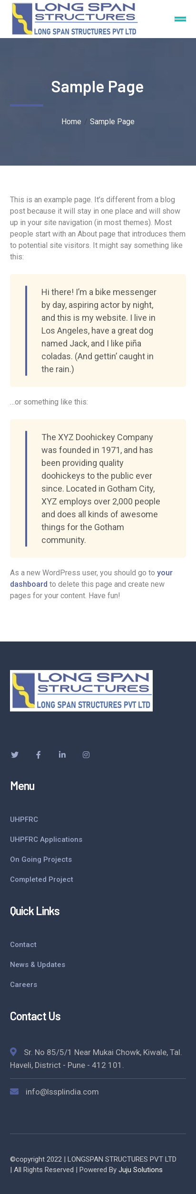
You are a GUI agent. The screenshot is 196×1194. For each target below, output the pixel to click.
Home (71, 121)
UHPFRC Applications (46, 839)
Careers (23, 984)
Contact (23, 944)
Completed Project (41, 879)
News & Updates (37, 964)
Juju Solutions (140, 1169)
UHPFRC (24, 819)
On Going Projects (41, 859)
